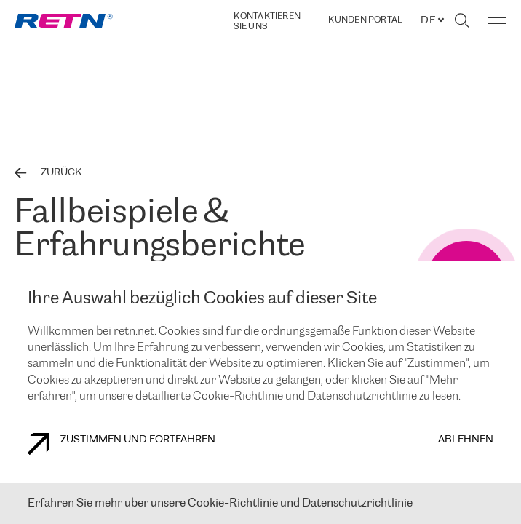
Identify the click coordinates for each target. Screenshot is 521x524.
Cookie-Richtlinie (233, 503)
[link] (64, 21)
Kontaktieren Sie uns (267, 21)
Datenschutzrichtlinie (357, 503)
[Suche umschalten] (461, 20)
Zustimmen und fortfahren (121, 444)
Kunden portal (365, 20)
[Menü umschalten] (497, 20)
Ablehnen (465, 440)
